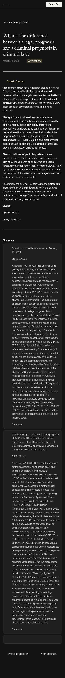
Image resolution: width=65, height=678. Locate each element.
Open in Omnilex (16, 81)
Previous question (18, 653)
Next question (49, 653)
